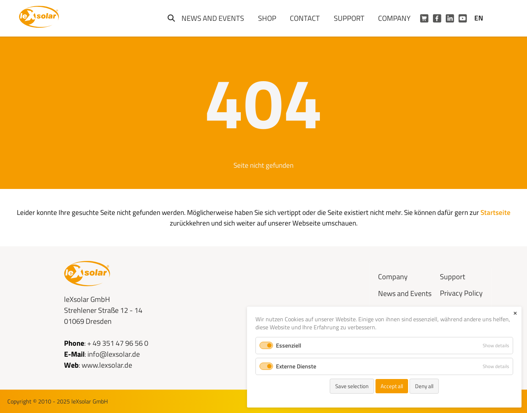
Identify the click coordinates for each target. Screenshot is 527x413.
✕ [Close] (515, 313)
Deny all (424, 386)
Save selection (352, 386)
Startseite (496, 212)
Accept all (392, 386)
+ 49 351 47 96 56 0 (117, 343)
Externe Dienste (296, 366)
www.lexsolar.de (107, 365)
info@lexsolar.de (113, 354)
